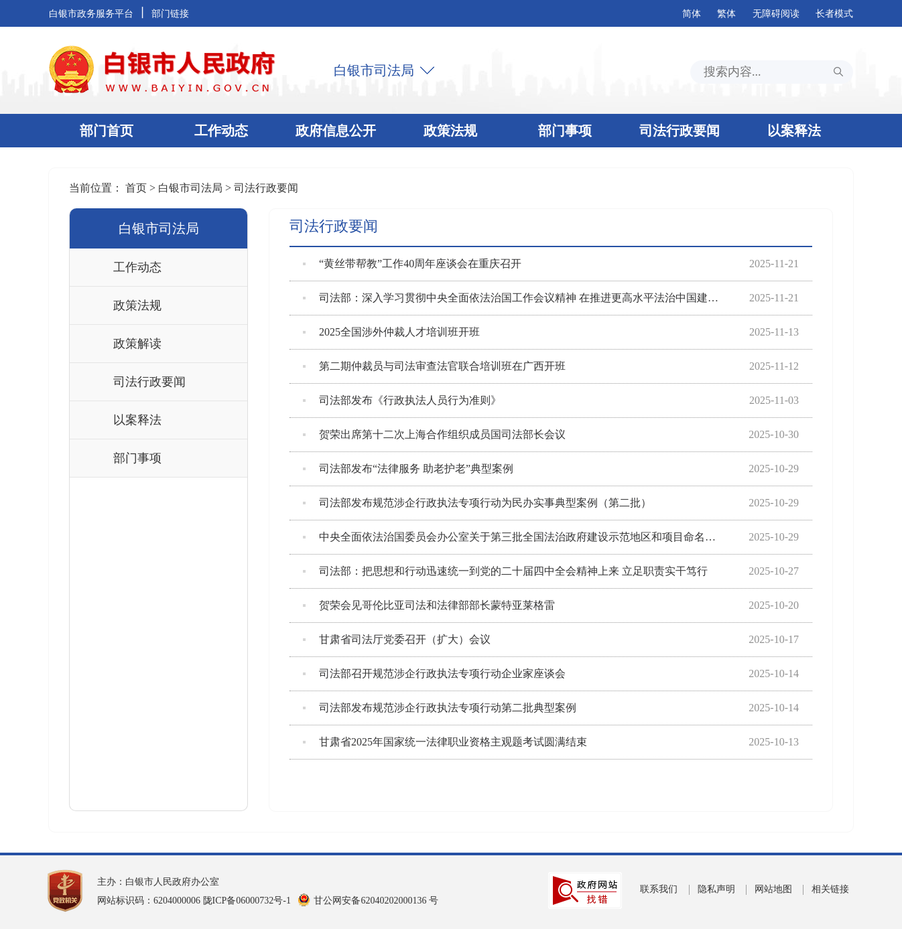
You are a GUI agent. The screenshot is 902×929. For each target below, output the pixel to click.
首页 (137, 188)
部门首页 (106, 130)
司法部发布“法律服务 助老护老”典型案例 (408, 469)
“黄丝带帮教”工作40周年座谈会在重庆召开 (412, 264)
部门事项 (565, 130)
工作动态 (221, 130)
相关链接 (830, 889)
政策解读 (137, 343)
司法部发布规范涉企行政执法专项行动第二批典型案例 (439, 708)
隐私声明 (716, 889)
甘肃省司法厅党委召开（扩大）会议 (397, 639)
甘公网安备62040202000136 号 (376, 901)
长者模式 (834, 14)
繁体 (726, 14)
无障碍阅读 (776, 14)
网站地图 (773, 889)
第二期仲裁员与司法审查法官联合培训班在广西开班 (434, 366)
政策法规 (450, 130)
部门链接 (170, 14)
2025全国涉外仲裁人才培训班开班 (391, 332)
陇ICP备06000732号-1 (247, 901)
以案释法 (794, 130)
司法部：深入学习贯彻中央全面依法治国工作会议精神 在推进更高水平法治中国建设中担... (512, 298)
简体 (691, 14)
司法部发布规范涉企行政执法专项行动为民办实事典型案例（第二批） (477, 503)
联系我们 (659, 889)
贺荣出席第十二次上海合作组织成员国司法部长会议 (434, 434)
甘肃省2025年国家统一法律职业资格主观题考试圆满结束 (445, 742)
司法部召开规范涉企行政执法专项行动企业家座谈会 (434, 674)
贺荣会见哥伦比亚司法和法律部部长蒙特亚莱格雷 (429, 605)
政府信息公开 (336, 130)
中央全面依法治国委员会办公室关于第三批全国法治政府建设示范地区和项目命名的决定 (512, 537)
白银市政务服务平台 (91, 14)
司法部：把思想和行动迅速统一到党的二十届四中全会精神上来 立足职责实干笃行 (505, 571)
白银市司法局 (374, 70)
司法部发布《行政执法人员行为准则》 (402, 400)
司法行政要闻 (679, 130)
